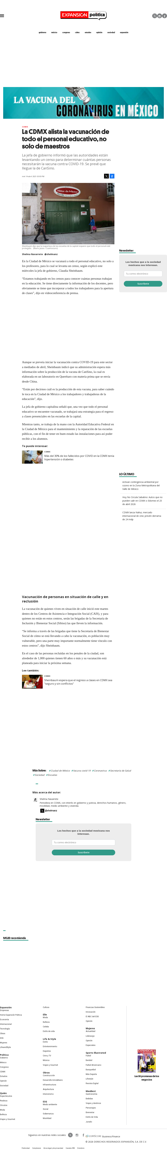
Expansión (6, 1007)
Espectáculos (6, 1096)
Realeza (3, 1101)
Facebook (164, 15)
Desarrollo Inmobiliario (53, 1080)
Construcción (49, 1075)
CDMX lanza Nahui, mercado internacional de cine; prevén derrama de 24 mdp (141, 516)
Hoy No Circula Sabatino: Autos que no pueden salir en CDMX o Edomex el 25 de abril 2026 (142, 501)
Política (4, 1054)
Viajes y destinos (93, 1103)
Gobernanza (48, 1114)
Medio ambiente (50, 1104)
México (3, 1062)
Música (46, 1060)
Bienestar (90, 1112)
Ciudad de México (60, 770)
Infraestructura (49, 1085)
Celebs (46, 1027)
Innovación (90, 1012)
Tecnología (5, 1029)
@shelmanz (51, 254)
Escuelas (52, 774)
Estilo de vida (49, 1031)
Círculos (3, 1105)
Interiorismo (48, 1094)
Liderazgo (90, 1036)
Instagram (159, 15)
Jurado (89, 1122)
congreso (66, 32)
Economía (4, 1019)
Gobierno (4, 1058)
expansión (124, 32)
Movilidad (47, 1118)
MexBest (91, 1091)
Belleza (3, 1115)
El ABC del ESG (92, 1016)
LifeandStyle (5, 1047)
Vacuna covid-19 (82, 770)
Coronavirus (100, 770)
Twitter (154, 15)
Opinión (3, 1081)
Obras (2, 1033)
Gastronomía (91, 1094)
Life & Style (49, 1038)
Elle (45, 1014)
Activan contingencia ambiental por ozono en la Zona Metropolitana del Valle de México (141, 485)
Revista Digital (92, 1083)
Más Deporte (91, 1074)
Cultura (46, 1007)
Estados (3, 1076)
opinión (99, 32)
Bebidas (89, 1099)
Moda (2, 1110)
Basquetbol (91, 1070)
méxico (54, 32)
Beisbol (89, 1060)
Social (45, 1109)
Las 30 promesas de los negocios (146, 1077)
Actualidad (90, 1031)
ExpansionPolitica (83, 1135)
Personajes (91, 1108)
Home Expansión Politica (11, 1015)
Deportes (47, 1051)
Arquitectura (48, 1089)
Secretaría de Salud (120, 770)
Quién (3, 1093)
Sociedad (111, 32)
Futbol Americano (93, 1065)
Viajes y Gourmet (7, 1119)
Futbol (88, 1056)
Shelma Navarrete (49, 798)
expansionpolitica (76, 1135)
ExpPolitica (70, 1135)
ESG (2, 1038)
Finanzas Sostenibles (95, 1007)
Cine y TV (47, 1056)
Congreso (4, 1067)
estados (88, 32)
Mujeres (3, 1043)
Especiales (90, 1045)
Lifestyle (89, 1079)
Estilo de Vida (92, 1117)
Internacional (6, 1024)
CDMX (77, 32)
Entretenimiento (50, 1046)
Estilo (45, 1042)
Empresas (4, 1010)
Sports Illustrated (96, 1052)
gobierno (42, 32)
